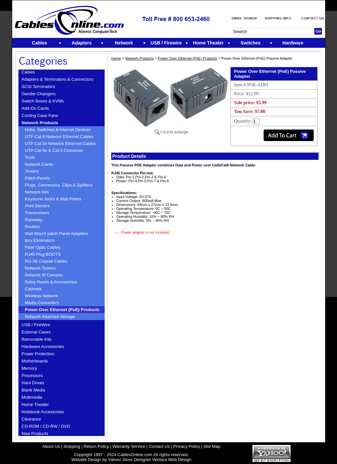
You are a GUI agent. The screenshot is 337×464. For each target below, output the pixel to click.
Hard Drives (33, 382)
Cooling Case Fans (40, 115)
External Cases (36, 332)
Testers (32, 171)
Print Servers (37, 205)
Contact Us (159, 446)
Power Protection (38, 353)
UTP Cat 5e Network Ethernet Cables (60, 143)
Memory (29, 368)
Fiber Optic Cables (43, 247)
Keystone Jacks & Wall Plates (53, 198)
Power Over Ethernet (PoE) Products (62, 309)
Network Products (40, 122)
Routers (32, 226)
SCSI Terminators (38, 86)
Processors (32, 375)
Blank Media (33, 390)
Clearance (31, 419)
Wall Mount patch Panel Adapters (56, 233)
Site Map (211, 446)
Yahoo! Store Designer (129, 459)
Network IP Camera (43, 275)
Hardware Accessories (43, 346)
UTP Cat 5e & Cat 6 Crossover (54, 150)
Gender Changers (39, 93)
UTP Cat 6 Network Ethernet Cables (59, 136)
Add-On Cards (35, 108)
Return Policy (96, 446)
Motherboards (35, 361)
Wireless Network (41, 295)
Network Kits (37, 191)
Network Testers (40, 268)
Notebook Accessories (43, 411)
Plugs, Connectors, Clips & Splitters (58, 185)
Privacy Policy (186, 446)
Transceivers (37, 212)
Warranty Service (129, 446)
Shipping (72, 446)
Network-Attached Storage (50, 316)
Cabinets (33, 288)
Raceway (33, 219)
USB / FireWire (36, 324)
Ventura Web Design (171, 459)
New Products (35, 433)
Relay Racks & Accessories (51, 281)
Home (116, 58)
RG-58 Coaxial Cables (46, 261)
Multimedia (32, 397)
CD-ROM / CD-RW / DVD (46, 426)
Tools (30, 157)
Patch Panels (37, 178)
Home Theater (35, 404)
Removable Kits (37, 339)
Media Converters (42, 302)
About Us (51, 446)
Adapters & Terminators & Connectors (57, 79)
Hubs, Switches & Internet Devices (58, 129)
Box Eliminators (40, 240)
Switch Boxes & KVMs (43, 101)
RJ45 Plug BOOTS (43, 254)
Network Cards (39, 164)
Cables (28, 72)
